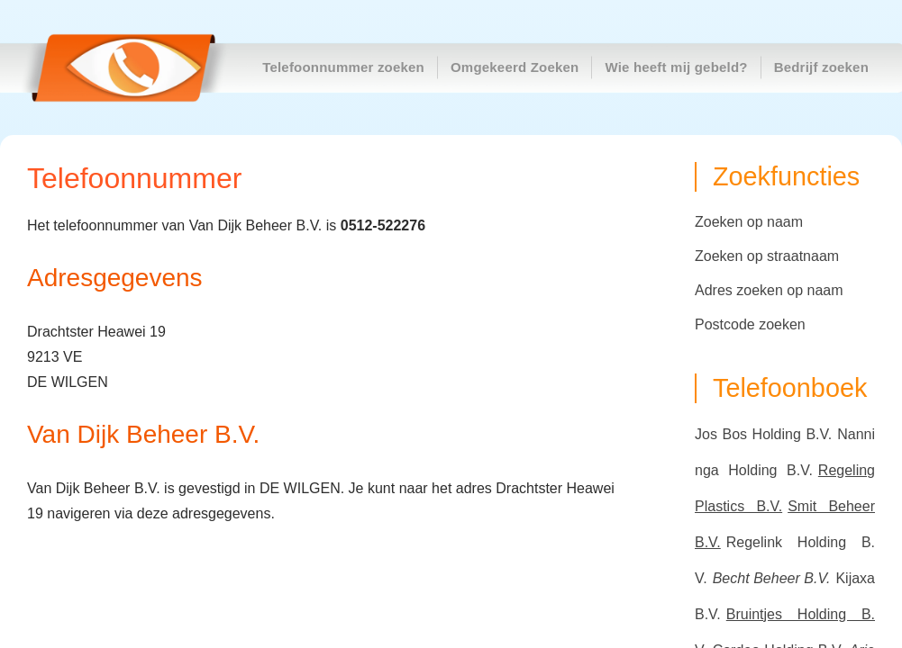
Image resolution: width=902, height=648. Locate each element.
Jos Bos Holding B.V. (763, 434)
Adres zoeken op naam (769, 290)
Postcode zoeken (750, 324)
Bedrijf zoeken (821, 67)
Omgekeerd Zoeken (515, 67)
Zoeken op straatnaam (767, 256)
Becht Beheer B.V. (772, 578)
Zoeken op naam (749, 222)
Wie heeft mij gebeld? (676, 67)
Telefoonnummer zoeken (343, 67)
